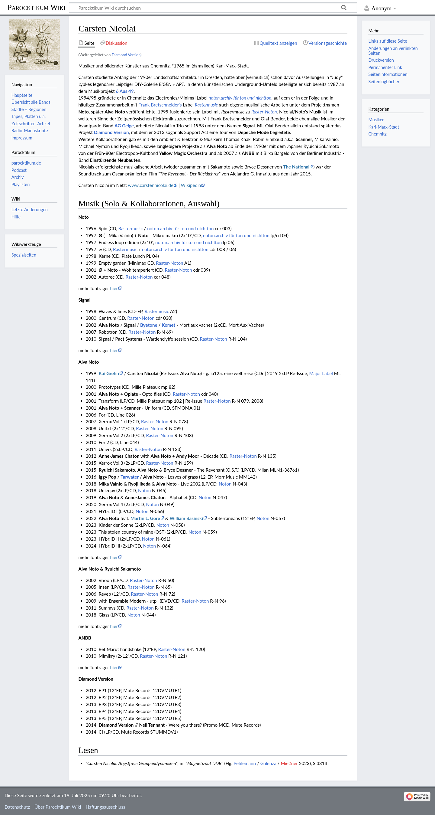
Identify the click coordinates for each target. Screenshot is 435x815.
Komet (168, 325)
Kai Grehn (109, 373)
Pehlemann (245, 763)
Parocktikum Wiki (36, 7)
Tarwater (130, 477)
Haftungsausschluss (105, 807)
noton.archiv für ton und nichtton (239, 97)
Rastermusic (206, 104)
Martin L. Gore (145, 518)
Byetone (148, 325)
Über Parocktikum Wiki (57, 807)
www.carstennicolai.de (150, 185)
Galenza (268, 763)
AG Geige (124, 125)
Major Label (321, 373)
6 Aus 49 (125, 91)
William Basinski (186, 518)
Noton (225, 483)
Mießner (289, 763)
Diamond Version (126, 54)
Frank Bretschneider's (160, 104)
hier (114, 288)
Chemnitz (377, 133)
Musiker (376, 119)
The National (296, 166)
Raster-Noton (264, 111)
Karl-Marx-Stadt (383, 126)
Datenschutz (17, 807)
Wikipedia (191, 185)
